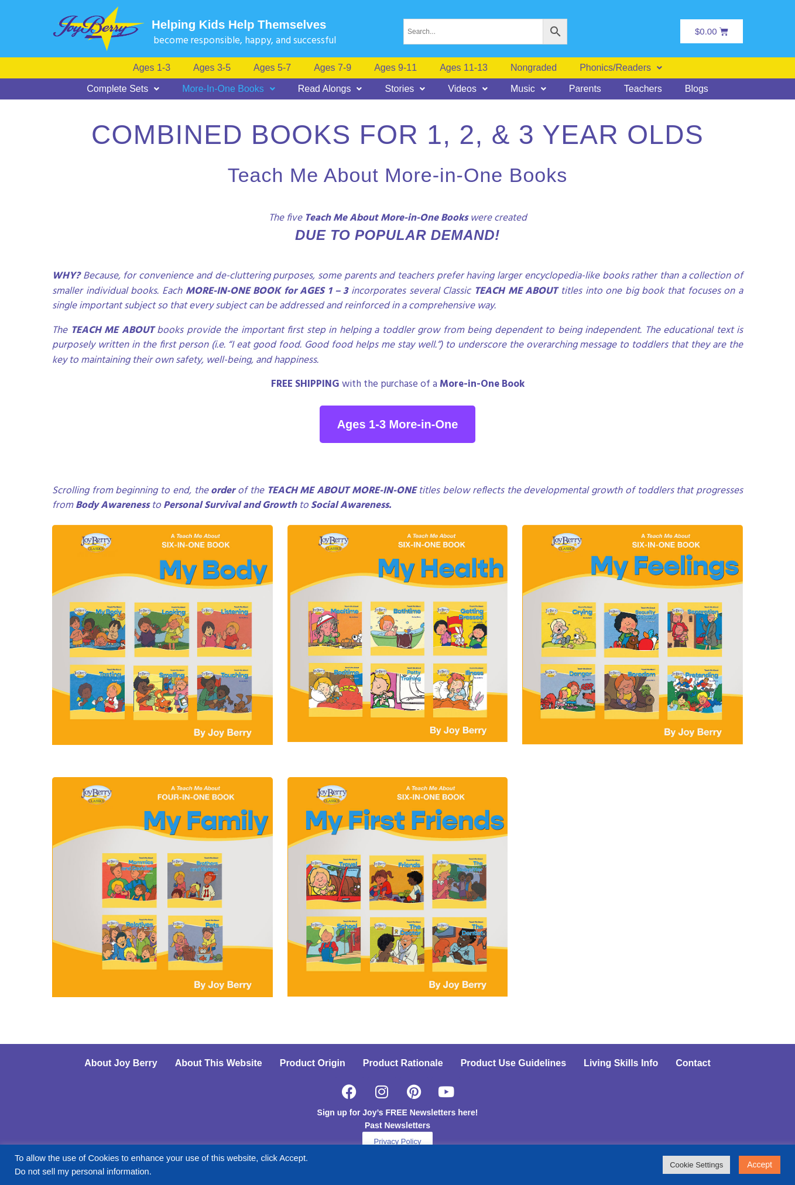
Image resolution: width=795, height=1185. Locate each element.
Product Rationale (403, 1063)
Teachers (643, 89)
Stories (405, 89)
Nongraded (533, 68)
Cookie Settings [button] (696, 1164)
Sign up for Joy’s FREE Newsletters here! (397, 1112)
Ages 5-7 (272, 68)
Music (528, 89)
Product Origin (312, 1063)
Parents (585, 89)
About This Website (218, 1063)
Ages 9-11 (395, 68)
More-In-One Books (228, 89)
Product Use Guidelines (513, 1063)
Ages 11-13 (464, 68)
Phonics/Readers (621, 68)
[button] (621, 68)
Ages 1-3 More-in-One (397, 424)
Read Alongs (330, 89)
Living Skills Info (621, 1063)
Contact (693, 1063)
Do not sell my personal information (82, 1171)
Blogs (696, 89)
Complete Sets (123, 89)
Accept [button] (759, 1164)
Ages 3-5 (212, 68)
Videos (468, 89)
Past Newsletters (397, 1125)
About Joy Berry (120, 1063)
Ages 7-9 (332, 68)
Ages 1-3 (151, 68)
